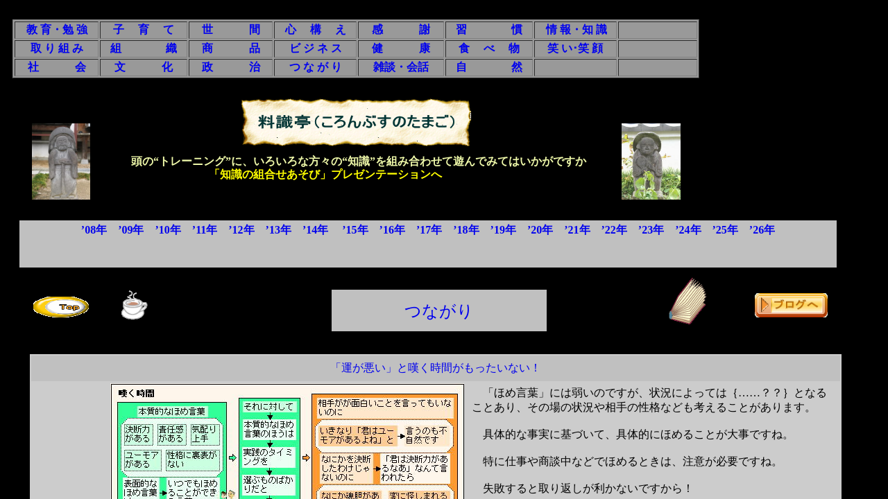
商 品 (231, 48)
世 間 (231, 29)
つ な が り (315, 67)
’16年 (392, 230)
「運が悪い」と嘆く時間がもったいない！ (435, 368)
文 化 (143, 67)
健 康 (401, 48)
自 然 (489, 67)
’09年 (131, 230)
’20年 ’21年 (564, 230)
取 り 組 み (57, 48)
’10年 (167, 230)
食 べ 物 (489, 48)
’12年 (241, 230)
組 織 (143, 48)
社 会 (57, 67)
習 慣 (489, 29)
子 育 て (143, 29)
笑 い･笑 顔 (575, 48)
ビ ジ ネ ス (315, 48)
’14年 (315, 230)
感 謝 (401, 29)
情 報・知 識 (576, 29)
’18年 (466, 230)
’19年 (503, 230)
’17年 (429, 230)
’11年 (204, 230)
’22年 (614, 230)
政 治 (231, 67)
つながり (439, 311)
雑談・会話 (401, 67)
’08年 (94, 230)
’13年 (278, 230)
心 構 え (315, 29)
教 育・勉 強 (56, 29)
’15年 (355, 230)
